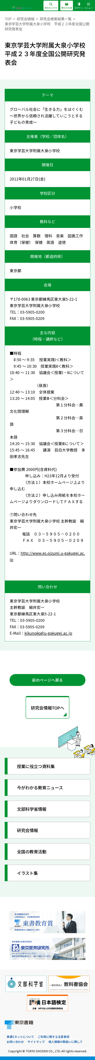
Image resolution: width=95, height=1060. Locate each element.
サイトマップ (36, 1042)
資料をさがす (50, 6)
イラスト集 (27, 873)
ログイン (79, 6)
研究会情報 (25, 18)
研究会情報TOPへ (47, 708)
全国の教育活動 (31, 851)
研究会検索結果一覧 (56, 18)
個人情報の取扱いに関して (66, 1042)
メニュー (88, 6)
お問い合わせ (15, 1042)
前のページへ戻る (47, 680)
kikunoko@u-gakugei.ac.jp (48, 633)
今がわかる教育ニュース (40, 787)
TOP (8, 18)
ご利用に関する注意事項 (53, 1037)
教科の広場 (66, 6)
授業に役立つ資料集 (36, 766)
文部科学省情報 (31, 809)
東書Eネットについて (20, 1037)
